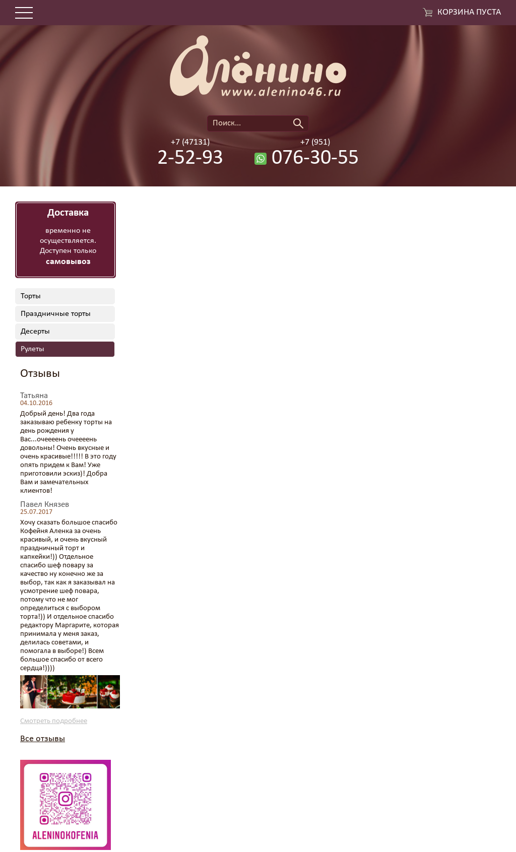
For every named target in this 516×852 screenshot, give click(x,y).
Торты (31, 296)
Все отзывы (42, 739)
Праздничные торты (56, 314)
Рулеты (32, 349)
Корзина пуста (469, 12)
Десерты (35, 331)
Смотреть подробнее (53, 721)
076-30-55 (315, 158)
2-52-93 (190, 158)
